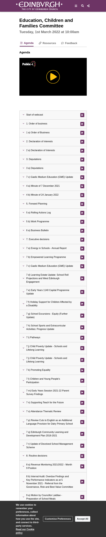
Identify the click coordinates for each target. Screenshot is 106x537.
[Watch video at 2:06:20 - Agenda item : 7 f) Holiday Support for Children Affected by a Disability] (82, 304)
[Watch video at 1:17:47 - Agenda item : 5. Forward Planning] (82, 204)
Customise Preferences (58, 519)
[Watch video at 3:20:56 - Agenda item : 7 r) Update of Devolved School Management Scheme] (82, 446)
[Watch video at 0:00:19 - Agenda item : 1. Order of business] (82, 124)
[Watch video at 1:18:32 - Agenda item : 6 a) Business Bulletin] (82, 231)
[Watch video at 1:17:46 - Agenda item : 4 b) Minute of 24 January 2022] (82, 195)
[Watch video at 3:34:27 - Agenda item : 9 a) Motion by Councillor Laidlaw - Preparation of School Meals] (82, 497)
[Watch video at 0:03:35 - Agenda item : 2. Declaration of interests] (82, 142)
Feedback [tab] (69, 43)
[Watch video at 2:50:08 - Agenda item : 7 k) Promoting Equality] (82, 370)
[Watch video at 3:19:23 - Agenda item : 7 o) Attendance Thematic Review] (82, 412)
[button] (76, 6)
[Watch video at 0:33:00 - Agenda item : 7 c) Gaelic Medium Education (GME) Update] (82, 177)
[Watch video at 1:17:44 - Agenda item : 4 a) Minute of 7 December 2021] (82, 186)
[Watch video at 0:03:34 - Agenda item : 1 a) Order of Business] (82, 133)
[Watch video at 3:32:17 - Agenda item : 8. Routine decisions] (82, 456)
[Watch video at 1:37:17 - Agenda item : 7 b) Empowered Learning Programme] (82, 257)
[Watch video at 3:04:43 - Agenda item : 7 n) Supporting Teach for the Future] (82, 403)
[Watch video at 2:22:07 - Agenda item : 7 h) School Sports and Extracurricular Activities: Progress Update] (82, 327)
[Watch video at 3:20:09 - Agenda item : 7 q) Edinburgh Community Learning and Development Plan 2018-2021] (82, 434)
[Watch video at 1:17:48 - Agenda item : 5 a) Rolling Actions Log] (82, 213)
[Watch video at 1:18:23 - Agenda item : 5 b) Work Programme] (82, 222)
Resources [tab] (47, 43)
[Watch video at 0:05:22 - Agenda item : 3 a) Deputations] (82, 168)
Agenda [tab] (27, 43)
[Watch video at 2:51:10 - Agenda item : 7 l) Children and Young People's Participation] (82, 381)
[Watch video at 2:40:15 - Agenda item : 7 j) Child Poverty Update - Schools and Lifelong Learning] (82, 348)
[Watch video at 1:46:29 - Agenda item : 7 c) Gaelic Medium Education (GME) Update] (82, 266)
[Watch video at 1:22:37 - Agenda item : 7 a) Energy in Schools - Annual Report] (82, 248)
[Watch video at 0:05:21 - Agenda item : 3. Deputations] (82, 160)
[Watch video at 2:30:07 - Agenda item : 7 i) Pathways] (82, 338)
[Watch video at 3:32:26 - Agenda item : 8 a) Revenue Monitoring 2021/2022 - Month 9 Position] (82, 466)
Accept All (82, 519)
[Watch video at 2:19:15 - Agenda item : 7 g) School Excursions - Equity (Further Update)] (82, 316)
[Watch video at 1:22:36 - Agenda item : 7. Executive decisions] (82, 240)
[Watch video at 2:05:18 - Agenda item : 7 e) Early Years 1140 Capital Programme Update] (82, 292)
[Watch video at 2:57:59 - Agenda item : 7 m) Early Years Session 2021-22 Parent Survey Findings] (82, 392)
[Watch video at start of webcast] (82, 115)
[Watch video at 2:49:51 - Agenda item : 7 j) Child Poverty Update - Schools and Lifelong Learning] (82, 360)
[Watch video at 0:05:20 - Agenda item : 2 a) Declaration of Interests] (82, 151)
